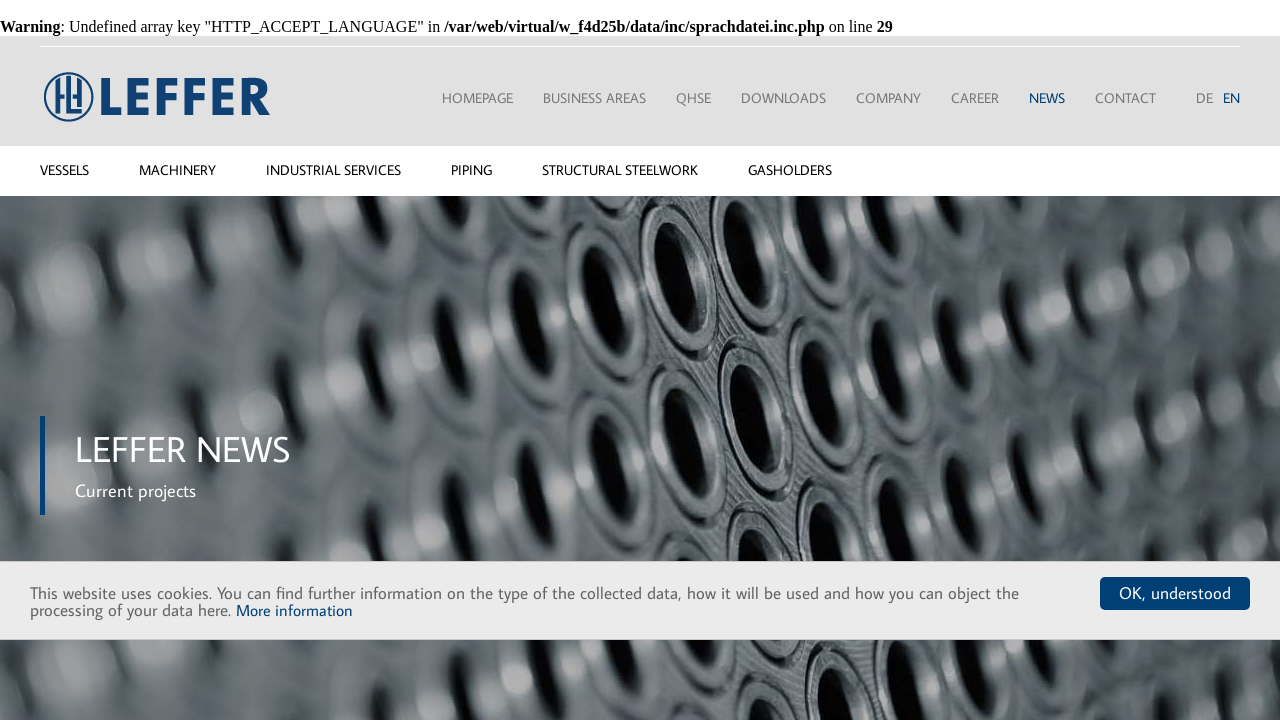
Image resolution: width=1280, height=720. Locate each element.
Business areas (594, 98)
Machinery (177, 170)
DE (1204, 98)
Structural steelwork (620, 170)
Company (888, 98)
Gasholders (790, 170)
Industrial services (333, 170)
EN (1231, 98)
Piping (471, 170)
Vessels (64, 170)
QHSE (693, 98)
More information (294, 610)
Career (975, 98)
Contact (1125, 98)
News (1047, 98)
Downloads (783, 98)
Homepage (477, 98)
